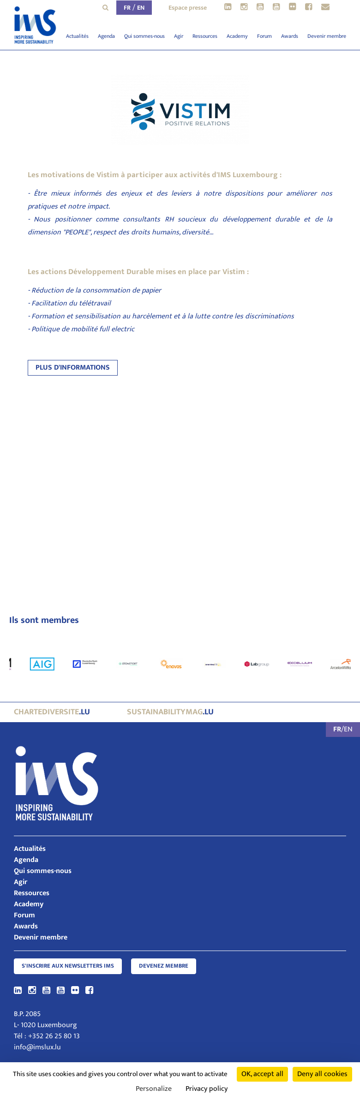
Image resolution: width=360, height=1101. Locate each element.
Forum (264, 36)
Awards (289, 36)
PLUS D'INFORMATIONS (73, 367)
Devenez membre (163, 966)
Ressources (204, 36)
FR (127, 7)
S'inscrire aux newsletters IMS (68, 966)
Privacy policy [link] (207, 1089)
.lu (52, 712)
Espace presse (187, 7)
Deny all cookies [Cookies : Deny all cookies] (322, 1074)
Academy (237, 36)
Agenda (106, 36)
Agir (178, 36)
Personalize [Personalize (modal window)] (154, 1089)
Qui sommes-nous (144, 36)
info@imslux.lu (37, 1047)
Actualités (77, 36)
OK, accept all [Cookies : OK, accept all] (262, 1074)
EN (140, 7)
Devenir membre (326, 36)
